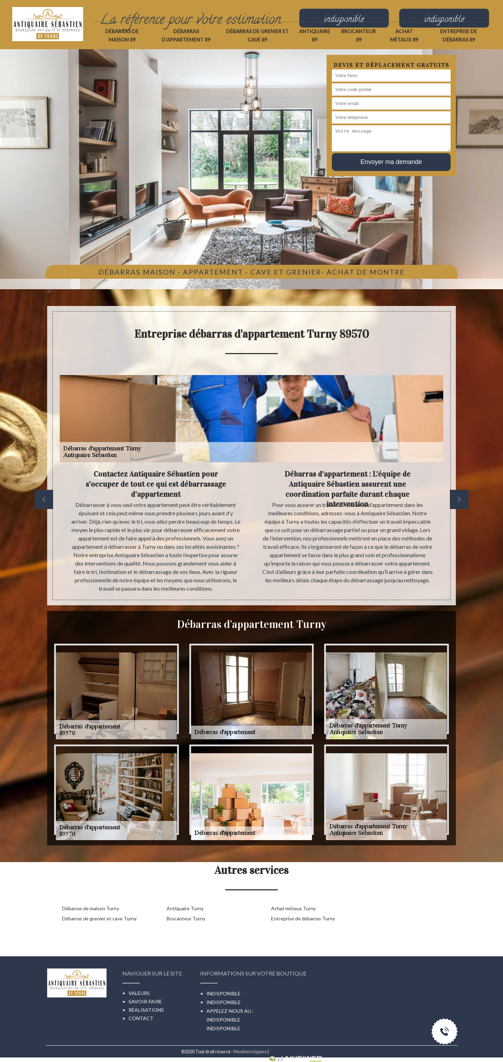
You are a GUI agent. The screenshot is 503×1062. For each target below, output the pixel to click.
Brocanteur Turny (186, 918)
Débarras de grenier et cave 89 (257, 35)
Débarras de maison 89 (122, 35)
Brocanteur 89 (358, 35)
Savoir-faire (145, 1001)
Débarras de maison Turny (90, 908)
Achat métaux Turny (293, 908)
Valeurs (139, 993)
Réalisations (146, 1010)
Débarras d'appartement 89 (186, 35)
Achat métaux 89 (404, 35)
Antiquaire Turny (185, 908)
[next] (459, 499)
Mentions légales (250, 1051)
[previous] (44, 499)
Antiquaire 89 (314, 35)
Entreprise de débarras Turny (303, 918)
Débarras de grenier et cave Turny (99, 918)
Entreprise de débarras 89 (458, 35)
